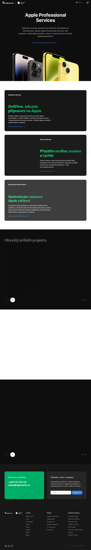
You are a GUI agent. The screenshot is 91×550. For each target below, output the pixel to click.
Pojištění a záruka (73, 524)
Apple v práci (29, 516)
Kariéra (28, 527)
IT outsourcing (51, 527)
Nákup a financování (53, 516)
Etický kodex (72, 527)
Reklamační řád (72, 521)
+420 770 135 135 (17, 482)
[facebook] (12, 546)
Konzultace (50, 530)
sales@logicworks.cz (19, 485)
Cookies (70, 532)
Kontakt (28, 530)
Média (27, 535)
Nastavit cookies (73, 535)
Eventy (28, 532)
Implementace (51, 519)
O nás (27, 519)
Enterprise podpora (52, 524)
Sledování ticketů (73, 516)
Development (51, 521)
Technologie (29, 521)
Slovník (28, 524)
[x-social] (9, 546)
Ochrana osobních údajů (75, 530)
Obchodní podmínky (74, 519)
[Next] (12, 300)
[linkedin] (6, 546)
